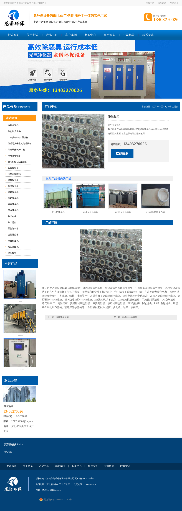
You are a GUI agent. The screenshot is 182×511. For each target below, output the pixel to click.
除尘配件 (12, 253)
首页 (154, 106)
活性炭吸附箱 (14, 174)
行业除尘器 (13, 210)
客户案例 (71, 34)
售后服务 (109, 34)
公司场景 (129, 34)
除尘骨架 (12, 222)
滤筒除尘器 (13, 234)
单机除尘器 (13, 180)
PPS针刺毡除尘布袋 (155, 212)
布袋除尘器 (13, 168)
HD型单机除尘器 (123, 212)
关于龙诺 (32, 34)
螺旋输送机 (13, 240)
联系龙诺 (162, 3)
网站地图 (8, 451)
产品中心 (51, 34)
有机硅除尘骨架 (129, 317)
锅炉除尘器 (13, 198)
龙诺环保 (11, 117)
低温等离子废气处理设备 (19, 143)
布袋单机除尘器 (90, 212)
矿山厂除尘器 (58, 212)
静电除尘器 (13, 204)
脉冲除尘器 (13, 186)
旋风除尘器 (13, 192)
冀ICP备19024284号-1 (85, 478)
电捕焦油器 (13, 125)
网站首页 (174, 3)
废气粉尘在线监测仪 (17, 162)
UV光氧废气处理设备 (18, 137)
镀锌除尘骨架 (62, 317)
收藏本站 (150, 3)
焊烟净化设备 (14, 155)
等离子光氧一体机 (16, 149)
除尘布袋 (12, 216)
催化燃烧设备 (14, 131)
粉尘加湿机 (13, 247)
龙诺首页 (13, 34)
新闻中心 (90, 34)
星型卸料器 (13, 228)
